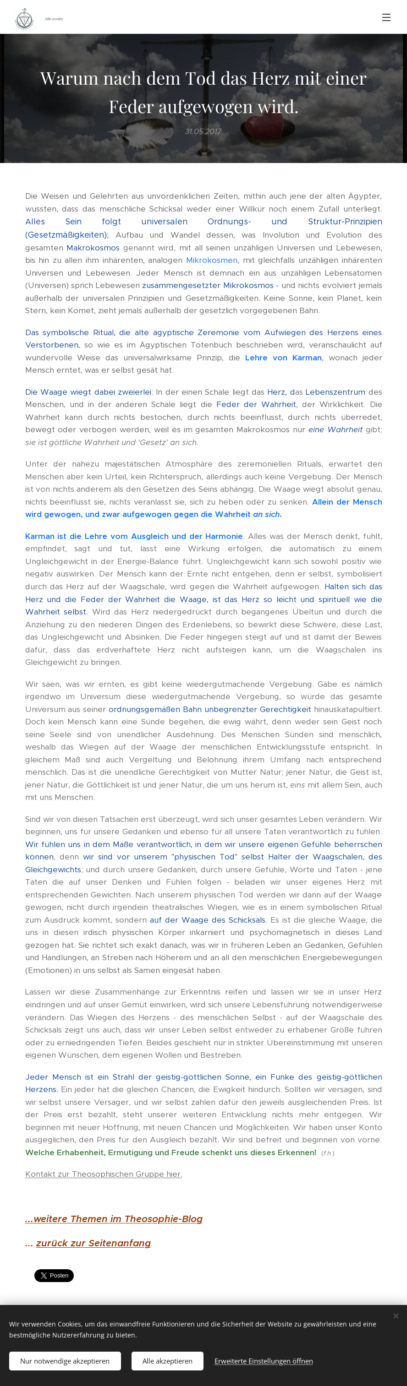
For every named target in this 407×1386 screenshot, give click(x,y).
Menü (386, 17)
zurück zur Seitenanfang (93, 1244)
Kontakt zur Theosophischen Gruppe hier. (103, 1174)
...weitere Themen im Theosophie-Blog (114, 1219)
